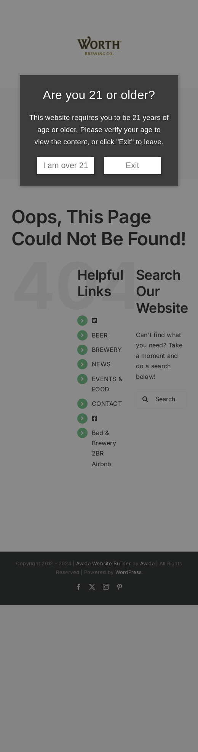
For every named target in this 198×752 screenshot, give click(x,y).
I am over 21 (65, 165)
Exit (132, 165)
